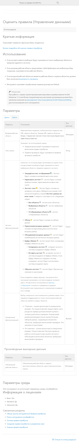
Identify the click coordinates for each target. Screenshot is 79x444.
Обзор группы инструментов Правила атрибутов (26, 414)
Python (14, 117)
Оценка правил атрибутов (17, 428)
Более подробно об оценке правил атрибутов (22, 48)
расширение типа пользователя (49, 100)
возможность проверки (28, 79)
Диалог (7, 117)
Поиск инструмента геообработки (20, 417)
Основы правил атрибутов (17, 421)
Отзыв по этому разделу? (65, 440)
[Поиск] (58, 3)
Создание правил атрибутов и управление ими (25, 424)
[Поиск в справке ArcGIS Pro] (37, 3)
